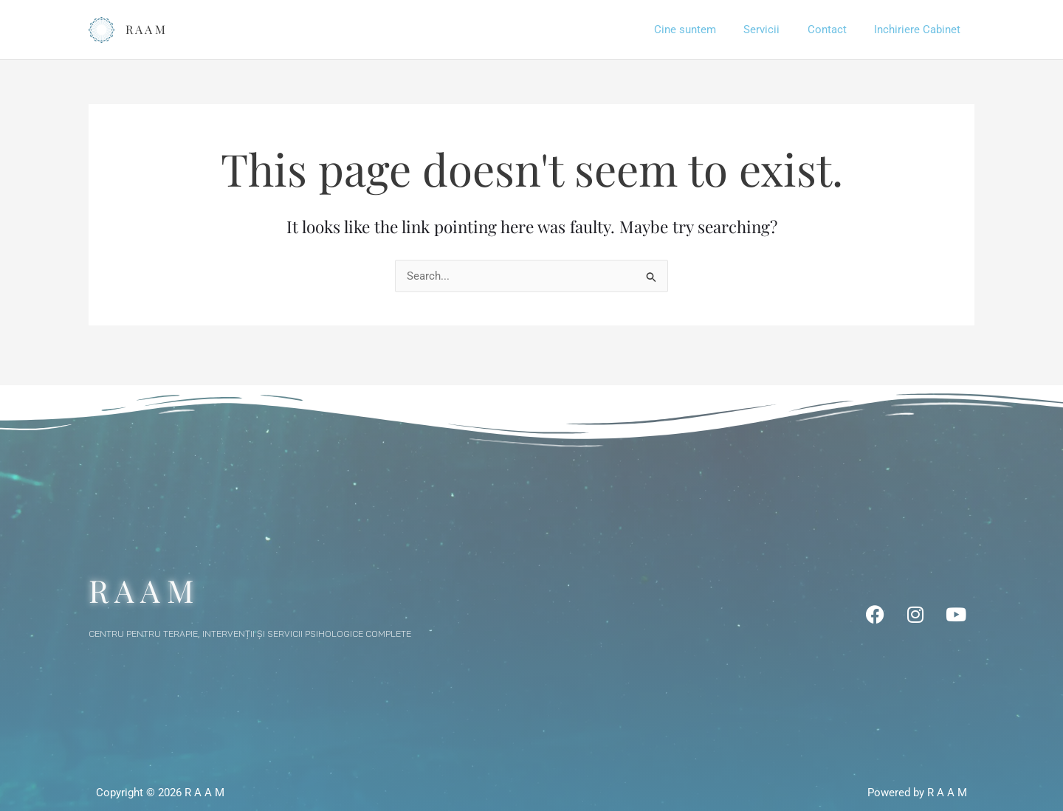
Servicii (775, 29)
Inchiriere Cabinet (920, 29)
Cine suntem (704, 29)
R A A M (145, 29)
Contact (835, 29)
